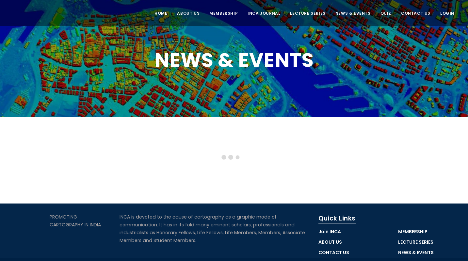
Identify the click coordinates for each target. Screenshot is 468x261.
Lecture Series (307, 13)
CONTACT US (415, 13)
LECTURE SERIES (415, 242)
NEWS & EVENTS (353, 13)
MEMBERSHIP (223, 13)
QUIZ (385, 13)
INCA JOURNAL (264, 13)
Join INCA (329, 231)
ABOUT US (188, 13)
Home (160, 13)
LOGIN (447, 13)
